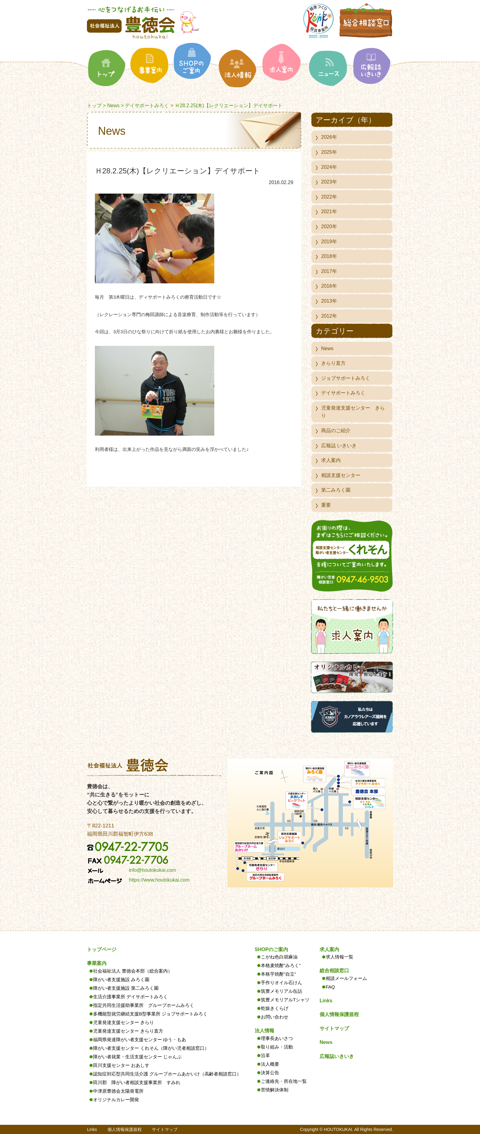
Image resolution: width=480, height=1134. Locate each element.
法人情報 (264, 1030)
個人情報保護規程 (339, 1014)
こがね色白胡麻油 (279, 956)
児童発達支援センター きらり (353, 411)
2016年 (329, 286)
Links (326, 1000)
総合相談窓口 (334, 970)
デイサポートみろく (147, 105)
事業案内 (97, 963)
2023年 (329, 181)
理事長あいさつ (277, 1038)
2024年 (329, 167)
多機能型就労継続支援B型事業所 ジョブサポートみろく (150, 1013)
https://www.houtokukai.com (159, 880)
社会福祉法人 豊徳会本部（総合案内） (132, 970)
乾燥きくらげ (274, 1008)
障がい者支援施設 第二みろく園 (126, 988)
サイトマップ (334, 1028)
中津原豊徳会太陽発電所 (118, 1091)
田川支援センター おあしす (121, 1065)
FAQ (330, 986)
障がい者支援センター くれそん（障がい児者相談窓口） (151, 1048)
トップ (94, 105)
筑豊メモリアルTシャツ (285, 999)
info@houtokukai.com (152, 870)
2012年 (329, 316)
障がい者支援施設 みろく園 (121, 979)
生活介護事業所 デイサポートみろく (130, 996)
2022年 (329, 196)
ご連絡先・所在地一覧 (284, 1081)
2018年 (329, 256)
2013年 (329, 301)
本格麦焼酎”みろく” (281, 965)
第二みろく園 (336, 490)
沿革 (265, 1055)
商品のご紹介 (336, 430)
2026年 (329, 137)
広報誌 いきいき (339, 445)
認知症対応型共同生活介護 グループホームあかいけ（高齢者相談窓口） (167, 1073)
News (113, 105)
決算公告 (270, 1072)
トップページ (101, 949)
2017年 (329, 271)
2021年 (329, 211)
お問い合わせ (274, 1016)
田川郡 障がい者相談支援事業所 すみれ (136, 1082)
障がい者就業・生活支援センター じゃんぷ (137, 1056)
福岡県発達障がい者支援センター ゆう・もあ (139, 1039)
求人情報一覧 (339, 956)
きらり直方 (333, 363)
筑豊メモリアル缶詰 (281, 991)
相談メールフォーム (346, 978)
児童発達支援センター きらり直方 (128, 1031)
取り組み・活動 (277, 1046)
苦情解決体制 (274, 1089)
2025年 (329, 152)
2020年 (329, 226)
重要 (326, 505)
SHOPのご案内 (271, 949)
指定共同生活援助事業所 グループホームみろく (143, 1005)
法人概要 (270, 1064)
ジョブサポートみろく (345, 378)
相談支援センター (340, 475)
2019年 (329, 241)
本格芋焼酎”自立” (278, 974)
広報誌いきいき (337, 1056)
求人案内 (331, 460)
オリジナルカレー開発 (116, 1099)
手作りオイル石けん (281, 982)
